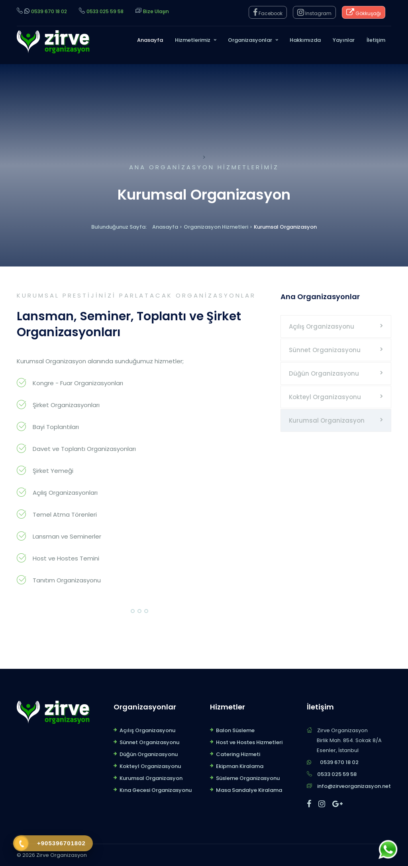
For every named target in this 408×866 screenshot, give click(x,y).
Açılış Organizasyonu (321, 326)
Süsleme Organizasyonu (248, 778)
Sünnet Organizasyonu (325, 350)
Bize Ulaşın (156, 11)
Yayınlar (344, 40)
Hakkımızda (305, 40)
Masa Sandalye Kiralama (249, 790)
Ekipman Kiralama (239, 766)
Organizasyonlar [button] (250, 40)
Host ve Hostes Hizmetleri (249, 742)
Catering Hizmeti (238, 754)
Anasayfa (150, 40)
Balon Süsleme (235, 730)
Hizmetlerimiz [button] (192, 40)
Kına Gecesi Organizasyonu (156, 790)
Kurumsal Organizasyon (327, 420)
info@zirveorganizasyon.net (354, 786)
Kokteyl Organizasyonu (325, 397)
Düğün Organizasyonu (324, 373)
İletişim (376, 40)
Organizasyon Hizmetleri (216, 227)
